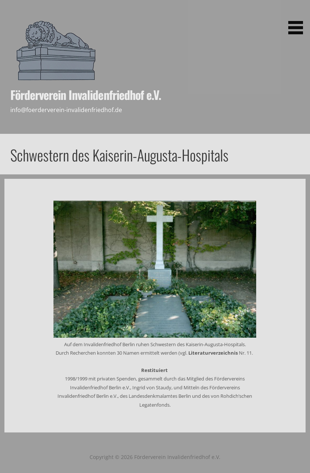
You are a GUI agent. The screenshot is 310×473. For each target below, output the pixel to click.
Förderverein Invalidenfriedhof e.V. (85, 94)
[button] (298, 18)
